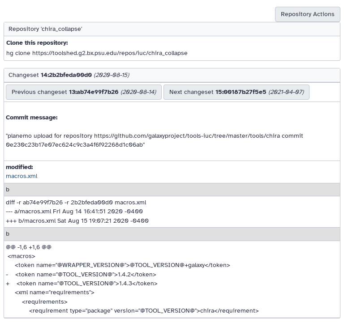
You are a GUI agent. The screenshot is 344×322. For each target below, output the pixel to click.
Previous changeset (84, 92)
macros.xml (21, 176)
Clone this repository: (37, 43)
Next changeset (236, 92)
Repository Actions (308, 14)
